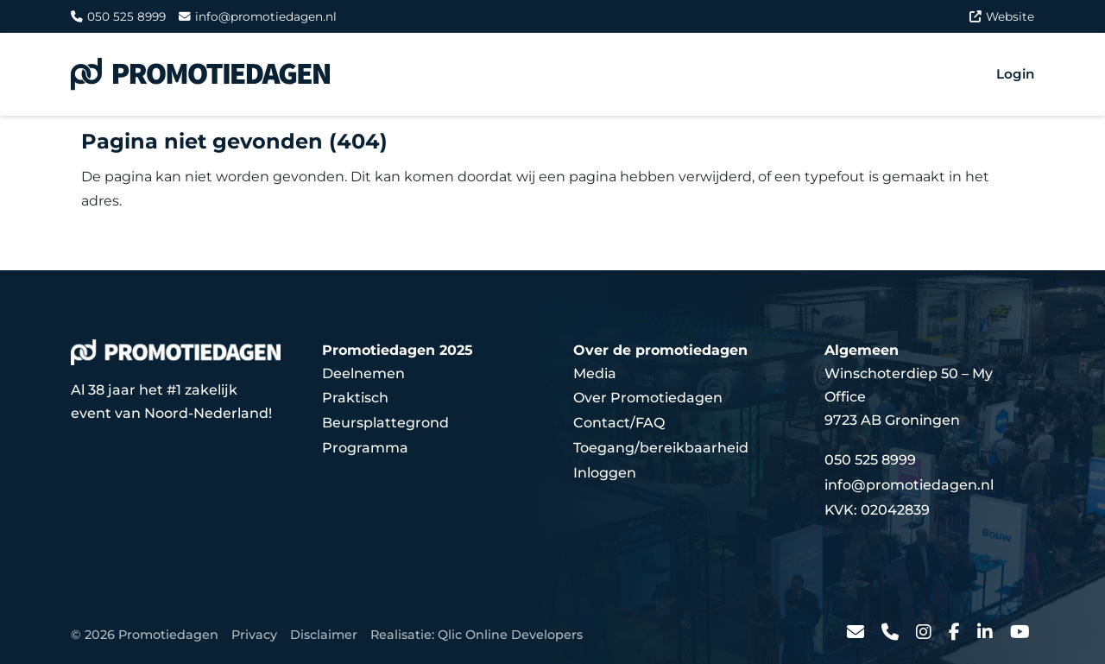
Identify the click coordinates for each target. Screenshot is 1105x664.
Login (1015, 74)
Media (594, 373)
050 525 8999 (118, 16)
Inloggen (604, 473)
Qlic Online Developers (510, 634)
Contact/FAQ (619, 422)
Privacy (254, 634)
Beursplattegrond (385, 422)
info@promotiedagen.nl (258, 16)
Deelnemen (363, 373)
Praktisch (355, 397)
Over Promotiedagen (648, 397)
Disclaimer (323, 634)
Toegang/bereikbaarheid (660, 448)
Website (1001, 16)
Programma (365, 448)
